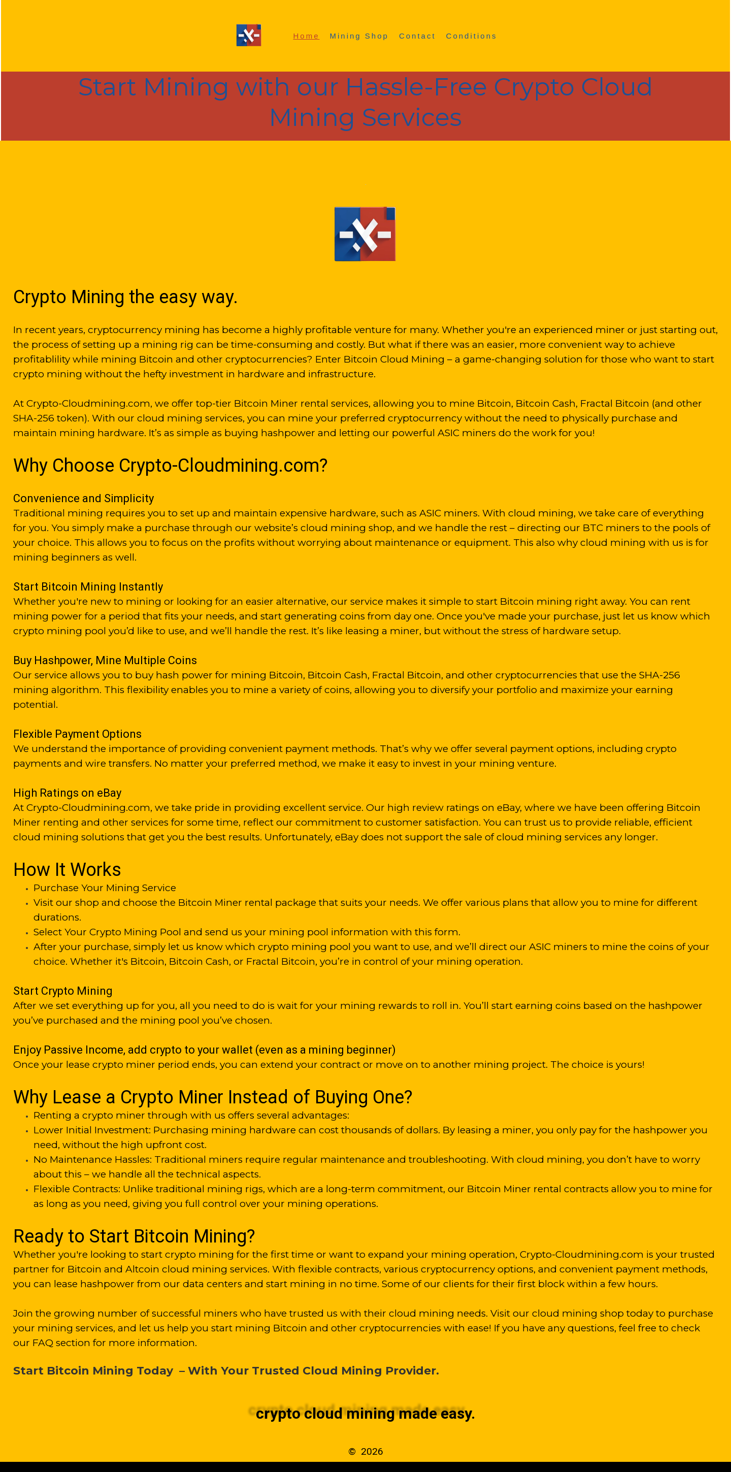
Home (306, 35)
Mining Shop (359, 35)
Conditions (471, 35)
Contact (417, 35)
